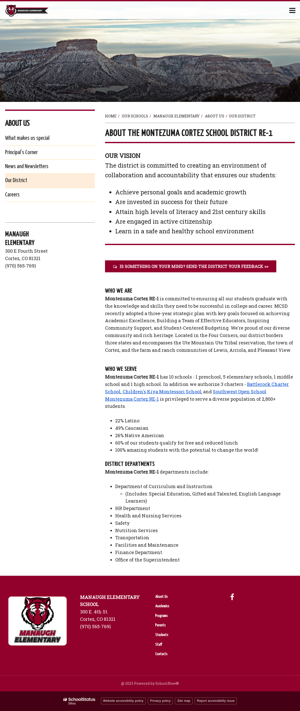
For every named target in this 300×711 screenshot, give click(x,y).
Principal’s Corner (21, 152)
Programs (161, 616)
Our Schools (135, 116)
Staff (158, 645)
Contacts (161, 654)
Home (110, 116)
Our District (16, 180)
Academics (162, 606)
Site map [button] (183, 701)
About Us (214, 116)
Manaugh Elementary (176, 116)
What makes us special (27, 138)
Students (161, 635)
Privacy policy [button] (160, 701)
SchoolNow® (167, 683)
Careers (20, 196)
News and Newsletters (26, 166)
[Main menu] (292, 10)
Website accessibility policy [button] (123, 701)
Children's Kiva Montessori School (161, 391)
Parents (160, 625)
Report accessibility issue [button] (216, 701)
